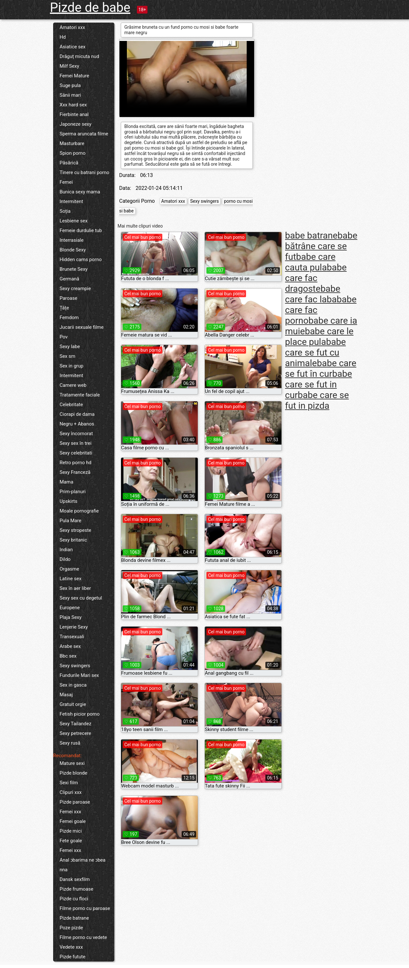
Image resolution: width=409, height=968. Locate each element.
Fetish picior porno (80, 714)
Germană (69, 279)
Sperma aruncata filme (84, 134)
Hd (63, 37)
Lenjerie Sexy (74, 627)
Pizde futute (72, 957)
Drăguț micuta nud (79, 56)
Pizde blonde (73, 773)
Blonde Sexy (73, 250)
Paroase (68, 298)
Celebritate (71, 404)
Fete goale (71, 841)
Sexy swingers (75, 666)
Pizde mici (71, 831)
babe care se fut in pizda (317, 400)
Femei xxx (70, 812)
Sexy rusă (70, 743)
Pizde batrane (74, 918)
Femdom (69, 317)
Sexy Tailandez (75, 724)
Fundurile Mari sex (79, 675)
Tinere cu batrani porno (84, 172)
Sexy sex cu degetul (81, 598)
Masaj (66, 695)
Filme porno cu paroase (85, 908)
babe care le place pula (319, 336)
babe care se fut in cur (318, 384)
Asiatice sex (73, 47)
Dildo (65, 559)
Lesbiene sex (74, 221)
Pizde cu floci (74, 899)
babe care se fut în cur (320, 368)
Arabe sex (70, 646)
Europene (70, 608)
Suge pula (70, 85)
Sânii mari (70, 95)
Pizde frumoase (76, 889)
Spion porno (72, 153)
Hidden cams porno (81, 259)
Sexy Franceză (75, 472)
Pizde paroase (75, 802)
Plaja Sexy (70, 617)
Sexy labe (70, 346)
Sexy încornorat (76, 433)
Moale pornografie (79, 511)
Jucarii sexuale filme (82, 327)
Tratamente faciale (80, 395)
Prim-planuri (73, 491)
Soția (65, 211)
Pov (64, 337)
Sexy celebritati (76, 453)
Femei (66, 182)
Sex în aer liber (75, 588)
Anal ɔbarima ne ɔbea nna (82, 865)
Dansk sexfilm (75, 879)
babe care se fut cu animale (315, 352)
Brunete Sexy (74, 269)
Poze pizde (71, 928)
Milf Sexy (69, 66)
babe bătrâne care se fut (321, 246)
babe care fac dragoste (316, 278)
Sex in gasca (73, 685)
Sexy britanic (73, 540)
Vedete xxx (71, 947)
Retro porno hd (75, 462)
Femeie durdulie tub (81, 230)
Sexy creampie (75, 288)
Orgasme (69, 569)
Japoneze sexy (75, 124)
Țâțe (64, 308)
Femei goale (73, 821)
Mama (66, 482)
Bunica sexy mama (80, 192)
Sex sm (67, 356)
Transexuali (72, 637)
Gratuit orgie (73, 704)
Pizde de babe (90, 7)
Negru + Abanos (77, 424)
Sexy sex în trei (75, 443)
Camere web (73, 385)
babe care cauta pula (310, 262)
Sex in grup (71, 366)
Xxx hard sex (73, 105)
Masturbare (72, 143)
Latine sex (70, 579)
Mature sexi (72, 763)
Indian (66, 549)
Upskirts (68, 501)
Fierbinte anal (74, 114)
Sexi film (69, 783)
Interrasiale (71, 240)
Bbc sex (68, 656)
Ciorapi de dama (77, 414)
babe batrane (311, 235)
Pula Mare (70, 520)
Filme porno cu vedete (83, 937)
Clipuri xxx (71, 792)
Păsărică (69, 163)
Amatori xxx (72, 27)
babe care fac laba (312, 294)
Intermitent (71, 201)
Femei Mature (74, 76)
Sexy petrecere (75, 733)
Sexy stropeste (75, 530)
